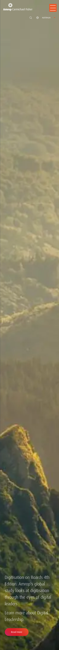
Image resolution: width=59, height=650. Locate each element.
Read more (16, 632)
